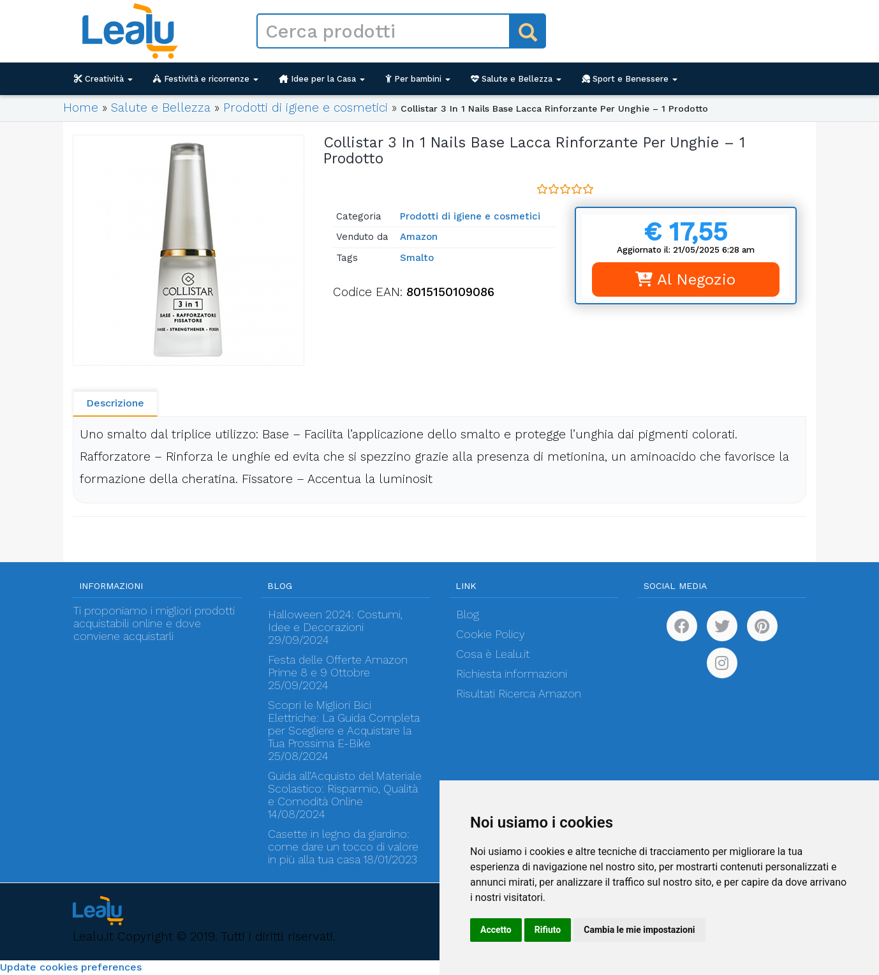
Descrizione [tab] (115, 403)
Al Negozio (685, 279)
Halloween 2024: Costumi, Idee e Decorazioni (335, 621)
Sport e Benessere (629, 79)
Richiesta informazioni (511, 673)
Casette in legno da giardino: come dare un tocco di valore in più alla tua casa (343, 847)
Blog (467, 614)
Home (80, 107)
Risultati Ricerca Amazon (518, 693)
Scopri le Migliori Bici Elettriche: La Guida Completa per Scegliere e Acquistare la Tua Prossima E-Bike (344, 724)
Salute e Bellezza (516, 79)
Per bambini (417, 79)
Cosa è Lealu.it (492, 654)
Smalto (417, 258)
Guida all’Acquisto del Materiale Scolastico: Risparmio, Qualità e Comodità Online (345, 789)
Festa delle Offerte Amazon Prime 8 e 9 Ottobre (338, 666)
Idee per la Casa (322, 79)
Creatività (103, 79)
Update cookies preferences (71, 967)
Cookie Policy (490, 634)
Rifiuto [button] (548, 930)
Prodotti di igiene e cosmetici (305, 107)
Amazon (419, 236)
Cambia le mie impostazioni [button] (639, 930)
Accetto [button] (496, 930)
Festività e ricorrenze (205, 79)
